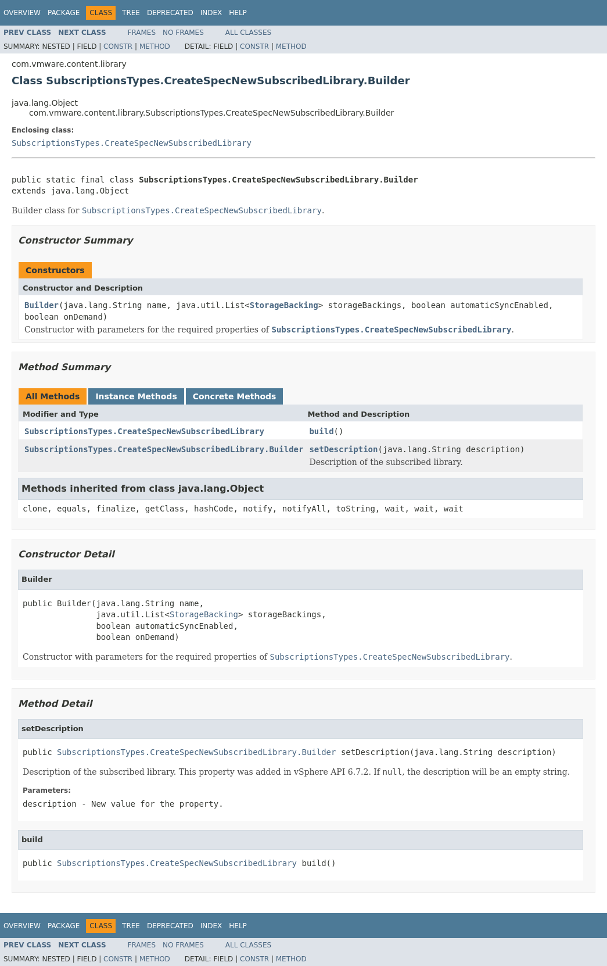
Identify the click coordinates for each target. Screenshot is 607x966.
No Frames (183, 32)
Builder (41, 305)
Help (238, 13)
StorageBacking (284, 305)
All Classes (248, 32)
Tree (131, 13)
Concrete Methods (234, 396)
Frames (142, 32)
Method (154, 46)
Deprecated (170, 13)
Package (64, 13)
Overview (22, 13)
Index (211, 13)
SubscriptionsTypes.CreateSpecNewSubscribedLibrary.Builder (163, 449)
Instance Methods (136, 396)
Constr (117, 46)
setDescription (343, 449)
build (321, 431)
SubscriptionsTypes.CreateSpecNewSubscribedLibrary (132, 143)
